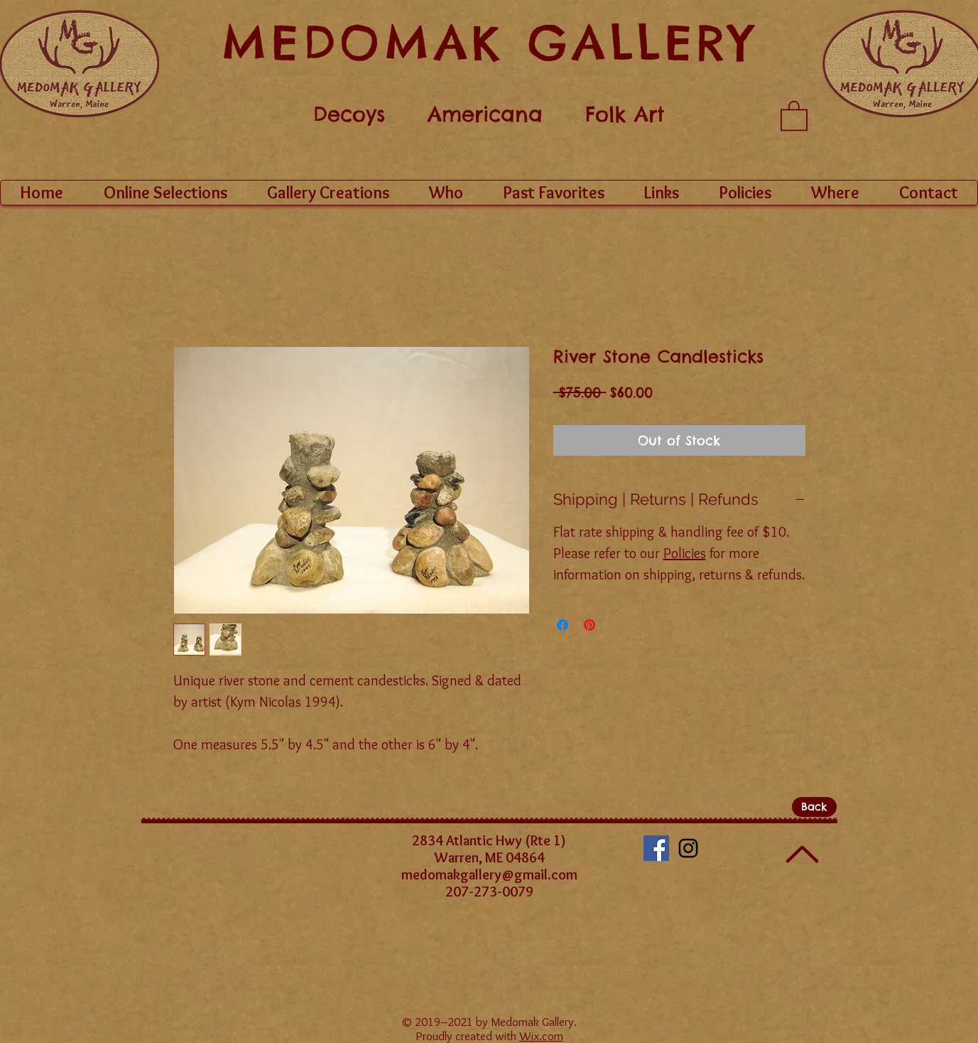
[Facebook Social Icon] (656, 848)
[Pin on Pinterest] (589, 624)
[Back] (814, 807)
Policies (684, 553)
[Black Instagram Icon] (688, 848)
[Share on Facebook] (562, 624)
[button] (794, 115)
